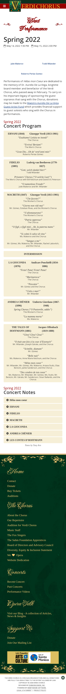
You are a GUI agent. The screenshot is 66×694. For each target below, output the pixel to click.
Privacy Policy (40, 690)
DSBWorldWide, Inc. (37, 685)
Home (15, 471)
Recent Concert (15, 581)
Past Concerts (15, 586)
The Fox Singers (16, 535)
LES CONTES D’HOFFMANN (26, 440)
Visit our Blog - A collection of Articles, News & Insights (29, 615)
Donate (11, 486)
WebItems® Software (36, 688)
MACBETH (16, 420)
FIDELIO (15, 413)
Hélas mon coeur (18, 400)
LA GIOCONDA (18, 426)
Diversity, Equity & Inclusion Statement (29, 550)
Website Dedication (18, 560)
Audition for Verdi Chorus (22, 525)
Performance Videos (18, 591)
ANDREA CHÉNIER (21, 433)
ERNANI (14, 406)
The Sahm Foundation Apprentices (26, 540)
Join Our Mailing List (19, 642)
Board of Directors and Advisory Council (30, 545)
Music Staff (13, 530)
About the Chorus (17, 515)
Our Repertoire (15, 520)
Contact (11, 481)
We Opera (15, 555)
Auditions (12, 495)
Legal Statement (24, 690)
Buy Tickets (14, 491)
